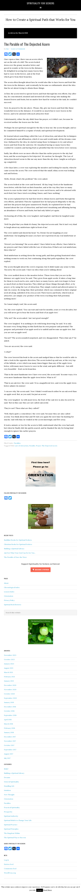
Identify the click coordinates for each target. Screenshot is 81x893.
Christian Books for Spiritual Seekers (18, 544)
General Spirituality (11, 782)
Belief (6, 769)
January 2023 (9, 664)
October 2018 (9, 711)
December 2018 (10, 707)
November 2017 (10, 741)
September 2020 (10, 698)
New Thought (9, 795)
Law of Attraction (21, 446)
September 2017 (10, 750)
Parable (32, 446)
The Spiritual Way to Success (15, 838)
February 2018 (9, 728)
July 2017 (7, 758)
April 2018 (8, 720)
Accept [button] (39, 890)
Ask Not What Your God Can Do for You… (20, 553)
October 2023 (9, 659)
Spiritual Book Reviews (12, 605)
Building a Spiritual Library (14, 549)
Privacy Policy (9, 600)
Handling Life (9, 786)
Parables (17, 443)
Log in (6, 860)
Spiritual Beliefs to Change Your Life (18, 820)
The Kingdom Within (12, 833)
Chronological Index (12, 587)
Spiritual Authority (11, 816)
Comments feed (10, 869)
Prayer (38, 446)
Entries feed (8, 864)
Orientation (8, 596)
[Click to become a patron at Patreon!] (41, 572)
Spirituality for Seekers (40, 3)
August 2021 (8, 668)
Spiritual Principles (11, 829)
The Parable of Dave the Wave (15, 557)
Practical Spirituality (12, 807)
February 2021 (9, 677)
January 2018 (9, 732)
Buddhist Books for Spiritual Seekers (18, 540)
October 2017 (9, 745)
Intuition (7, 790)
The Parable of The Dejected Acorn (27, 44)
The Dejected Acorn (49, 446)
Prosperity (8, 812)
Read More (47, 890)
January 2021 (9, 681)
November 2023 (10, 655)
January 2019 (9, 702)
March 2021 (8, 672)
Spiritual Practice (10, 825)
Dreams (7, 777)
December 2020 (10, 685)
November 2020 (10, 690)
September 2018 (10, 715)
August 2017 (8, 754)
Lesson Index (9, 592)
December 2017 (10, 737)
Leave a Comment (18, 49)
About (6, 583)
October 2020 (9, 694)
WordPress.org (10, 873)
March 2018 (8, 724)
